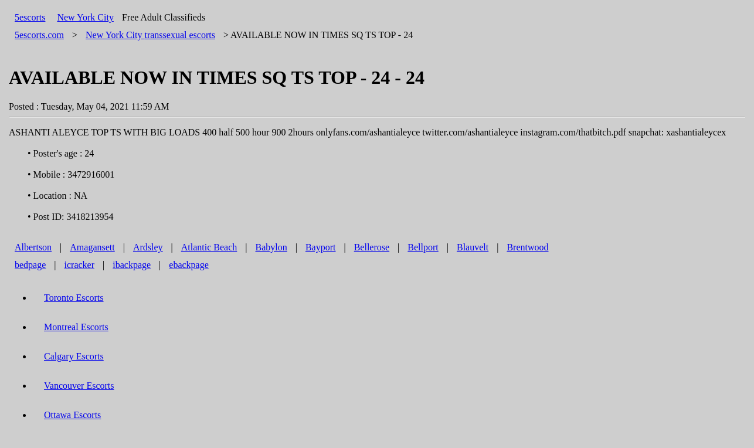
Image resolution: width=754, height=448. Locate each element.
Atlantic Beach (209, 247)
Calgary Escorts (74, 356)
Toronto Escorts (74, 298)
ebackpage (189, 265)
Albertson (33, 247)
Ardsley (148, 247)
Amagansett (92, 247)
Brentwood (527, 247)
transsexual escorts (150, 35)
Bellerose (371, 247)
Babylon (271, 247)
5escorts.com (39, 35)
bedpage (30, 265)
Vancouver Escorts (79, 386)
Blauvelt (472, 247)
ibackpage (132, 265)
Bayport (320, 247)
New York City (85, 17)
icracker (79, 265)
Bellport (422, 247)
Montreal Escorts (76, 327)
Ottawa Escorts (72, 415)
